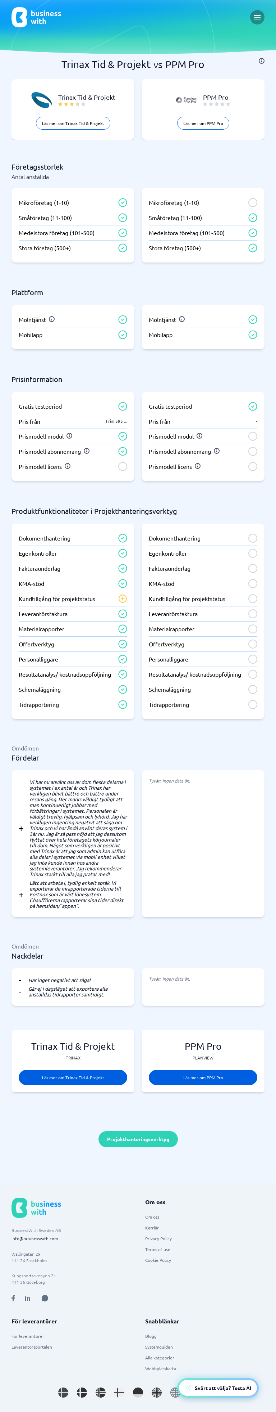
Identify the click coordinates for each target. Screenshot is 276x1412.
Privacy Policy (158, 1238)
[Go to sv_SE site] (63, 1393)
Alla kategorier (159, 1358)
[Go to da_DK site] (82, 1393)
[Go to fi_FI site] (119, 1393)
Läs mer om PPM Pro (203, 123)
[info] (261, 61)
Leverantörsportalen (32, 1347)
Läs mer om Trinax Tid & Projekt (73, 123)
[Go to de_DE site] (138, 1393)
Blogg (151, 1336)
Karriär (152, 1228)
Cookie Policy (158, 1260)
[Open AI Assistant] (45, 1298)
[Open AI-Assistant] (218, 1388)
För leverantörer (28, 1336)
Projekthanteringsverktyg (138, 1139)
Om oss (152, 1217)
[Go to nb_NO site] (101, 1393)
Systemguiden (159, 1347)
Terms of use (157, 1249)
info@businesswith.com (35, 1238)
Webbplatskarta (160, 1368)
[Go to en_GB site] (157, 1393)
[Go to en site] (175, 1393)
